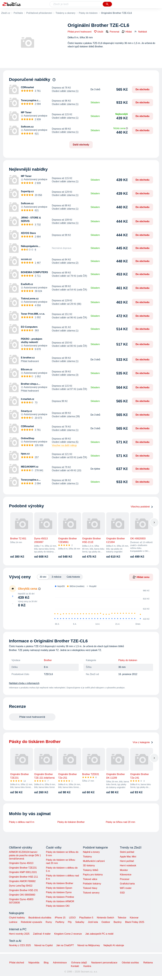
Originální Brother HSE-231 (23, 890)
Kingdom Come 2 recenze (68, 934)
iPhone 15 (60, 917)
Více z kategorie (143, 742)
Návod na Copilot (43, 945)
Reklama (148, 962)
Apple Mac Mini (128, 856)
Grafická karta (127, 883)
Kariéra (87, 966)
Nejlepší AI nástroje (113, 945)
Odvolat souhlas (130, 962)
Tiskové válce (90, 879)
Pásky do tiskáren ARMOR (60, 901)
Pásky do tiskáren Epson (59, 888)
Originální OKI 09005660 (22, 894)
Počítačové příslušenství (39, 13)
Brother (48, 660)
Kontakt (75, 966)
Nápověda (33, 962)
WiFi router (126, 888)
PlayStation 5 (86, 917)
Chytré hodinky (17, 917)
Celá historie (73, 577)
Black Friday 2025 (134, 922)
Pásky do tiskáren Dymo (59, 892)
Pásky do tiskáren (88, 13)
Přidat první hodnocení (80, 31)
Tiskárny (87, 856)
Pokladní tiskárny (92, 883)
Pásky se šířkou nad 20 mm (120, 822)
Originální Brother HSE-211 (23, 877)
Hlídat (127, 31)
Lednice (13, 922)
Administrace (60, 962)
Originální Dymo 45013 (21, 863)
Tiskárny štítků (90, 870)
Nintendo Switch (105, 917)
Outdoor (105, 922)
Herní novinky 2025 (19, 934)
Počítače (18, 13)
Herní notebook (128, 865)
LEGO (72, 917)
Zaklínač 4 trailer (42, 934)
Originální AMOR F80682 (22, 881)
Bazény (118, 922)
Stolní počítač (127, 852)
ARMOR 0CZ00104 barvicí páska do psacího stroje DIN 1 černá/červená (25, 855)
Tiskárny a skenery (65, 13)
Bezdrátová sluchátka (39, 917)
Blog (46, 962)
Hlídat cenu (141, 577)
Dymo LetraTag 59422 (20, 885)
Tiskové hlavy (90, 888)
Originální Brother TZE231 (23, 867)
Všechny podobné (142, 506)
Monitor (124, 870)
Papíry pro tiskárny (93, 874)
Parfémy (59, 922)
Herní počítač (127, 861)
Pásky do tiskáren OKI (57, 906)
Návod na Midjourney (88, 945)
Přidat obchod (16, 962)
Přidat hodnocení (30, 361)
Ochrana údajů (79, 962)
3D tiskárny (89, 865)
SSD (122, 892)
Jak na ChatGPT (65, 945)
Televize (122, 917)
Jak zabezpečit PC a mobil (99, 934)
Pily (70, 922)
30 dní (43, 577)
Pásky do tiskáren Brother (71, 822)
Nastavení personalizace (104, 962)
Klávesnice (125, 874)
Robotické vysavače (31, 922)
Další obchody (81, 144)
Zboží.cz (5, 13)
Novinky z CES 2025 (20, 945)
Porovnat (112, 31)
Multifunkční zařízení (94, 861)
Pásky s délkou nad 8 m (21, 822)
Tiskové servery (91, 892)
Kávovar (134, 917)
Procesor (124, 879)
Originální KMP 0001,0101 (23, 872)
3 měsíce (56, 577)
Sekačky (79, 922)
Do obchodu (142, 89)
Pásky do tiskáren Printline (60, 897)
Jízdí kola (93, 922)
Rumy (49, 922)
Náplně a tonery (91, 852)
